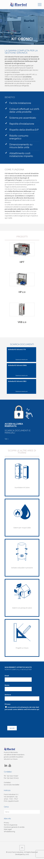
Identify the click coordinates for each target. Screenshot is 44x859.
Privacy (7, 704)
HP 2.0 (22, 292)
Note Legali (8, 829)
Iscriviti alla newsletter (11, 785)
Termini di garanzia (10, 825)
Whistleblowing (9, 831)
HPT (22, 262)
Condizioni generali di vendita (14, 827)
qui (38, 709)
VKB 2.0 (22, 322)
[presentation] (20, 714)
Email (7, 676)
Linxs (27, 854)
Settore (8, 695)
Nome (7, 685)
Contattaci (7, 782)
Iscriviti (12, 728)
